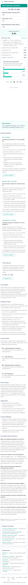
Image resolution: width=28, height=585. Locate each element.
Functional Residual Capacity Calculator (12, 532)
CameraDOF (5, 559)
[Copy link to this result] (17, 81)
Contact (25, 577)
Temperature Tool (6, 570)
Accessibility (19, 577)
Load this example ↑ (8, 175)
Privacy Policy (13, 578)
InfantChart (5, 553)
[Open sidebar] (2, 1)
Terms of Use (8, 579)
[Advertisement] (14, 103)
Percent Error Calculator (8, 556)
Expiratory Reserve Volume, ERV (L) (11, 24)
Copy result (23, 37)
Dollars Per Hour (6, 566)
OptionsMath (5, 563)
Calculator (3, 577)
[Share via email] (20, 81)
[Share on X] (14, 81)
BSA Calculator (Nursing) (8, 538)
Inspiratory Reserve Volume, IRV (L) (11, 12)
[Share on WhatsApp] (11, 81)
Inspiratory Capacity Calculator (9, 535)
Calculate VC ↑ (8, 278)
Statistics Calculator (7, 542)
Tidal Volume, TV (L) (7, 18)
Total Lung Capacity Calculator (9, 528)
